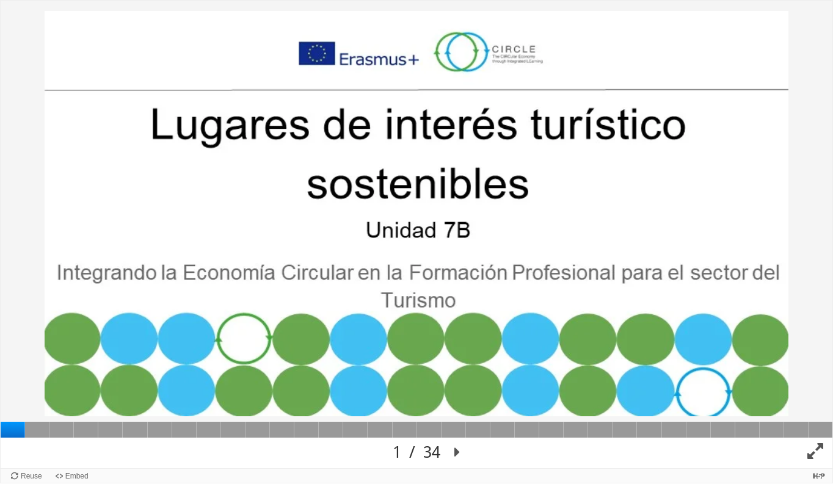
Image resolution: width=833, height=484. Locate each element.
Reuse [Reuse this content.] (31, 476)
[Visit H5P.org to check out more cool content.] (819, 476)
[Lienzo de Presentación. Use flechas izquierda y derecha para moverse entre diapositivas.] (416, 234)
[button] (457, 453)
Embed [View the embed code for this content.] (77, 476)
